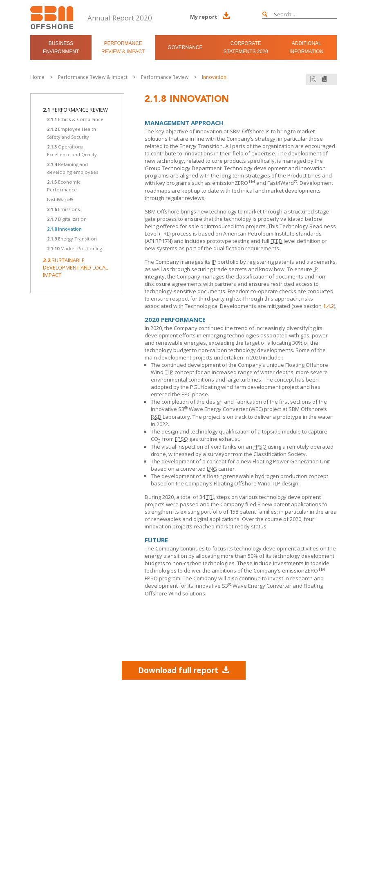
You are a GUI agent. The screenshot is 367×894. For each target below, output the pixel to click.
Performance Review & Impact (123, 47)
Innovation (214, 77)
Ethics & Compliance (75, 119)
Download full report (183, 670)
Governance (185, 47)
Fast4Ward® (60, 199)
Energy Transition (72, 239)
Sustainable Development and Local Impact (75, 267)
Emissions (63, 209)
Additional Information (306, 47)
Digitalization (67, 219)
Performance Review (164, 77)
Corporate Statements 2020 (246, 47)
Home (37, 77)
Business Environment (61, 47)
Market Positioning (74, 248)
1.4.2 (328, 306)
